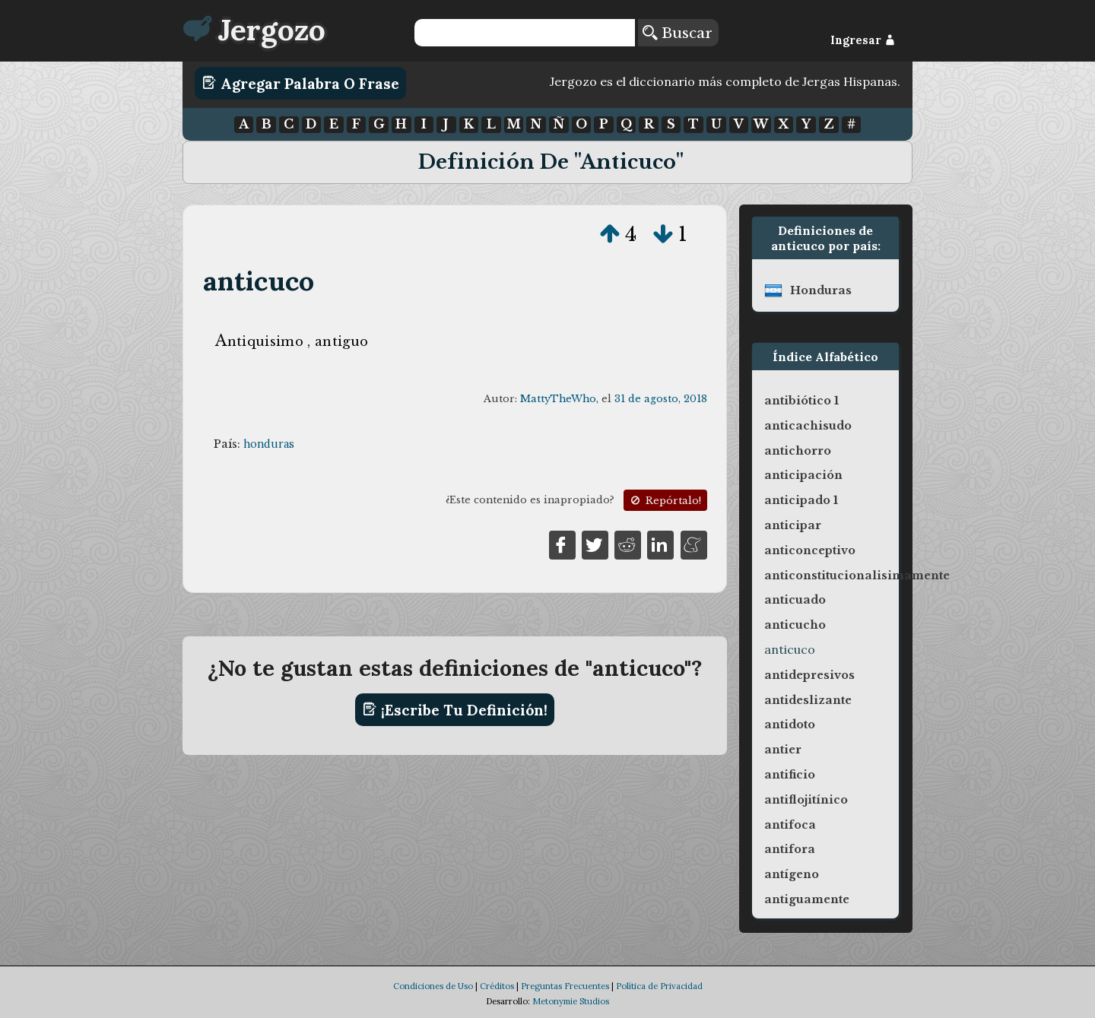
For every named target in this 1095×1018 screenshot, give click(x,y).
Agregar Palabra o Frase (300, 83)
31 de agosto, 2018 (660, 398)
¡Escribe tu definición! (455, 709)
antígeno (791, 874)
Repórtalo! (664, 500)
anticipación (803, 475)
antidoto (789, 724)
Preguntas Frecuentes (565, 986)
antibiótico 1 (801, 401)
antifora (789, 849)
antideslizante (808, 700)
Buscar (678, 33)
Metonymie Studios (570, 1001)
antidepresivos (809, 675)
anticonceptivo (809, 550)
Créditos (497, 986)
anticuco (259, 281)
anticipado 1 (801, 500)
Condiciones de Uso (433, 986)
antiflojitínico (806, 800)
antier (782, 749)
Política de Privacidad (659, 986)
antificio (789, 775)
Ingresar (862, 40)
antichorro (797, 451)
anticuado (795, 600)
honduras (268, 444)
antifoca (790, 825)
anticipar (792, 525)
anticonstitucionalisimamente (857, 575)
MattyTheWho (558, 398)
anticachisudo (808, 426)
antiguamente (806, 899)
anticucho (795, 625)
